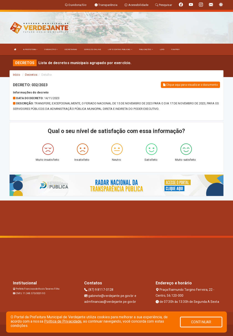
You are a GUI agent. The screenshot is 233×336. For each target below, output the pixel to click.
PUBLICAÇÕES (146, 49)
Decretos (31, 74)
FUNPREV (175, 49)
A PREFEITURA (30, 49)
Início (16, 74)
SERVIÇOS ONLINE (92, 49)
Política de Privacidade (62, 321)
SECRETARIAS (70, 49)
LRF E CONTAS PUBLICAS (120, 49)
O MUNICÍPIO (51, 49)
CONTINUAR (201, 322)
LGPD (162, 49)
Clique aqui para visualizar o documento (190, 84)
